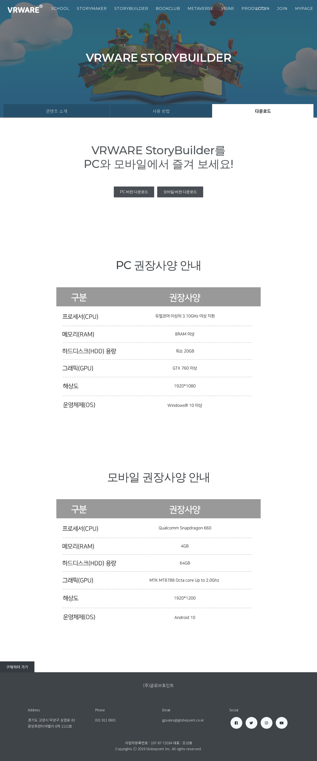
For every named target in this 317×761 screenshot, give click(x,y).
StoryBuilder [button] (131, 8)
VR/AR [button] (227, 8)
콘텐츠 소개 (56, 111)
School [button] (60, 8)
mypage (304, 8)
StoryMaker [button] (92, 8)
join (282, 8)
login (263, 8)
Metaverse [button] (201, 8)
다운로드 (263, 111)
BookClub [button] (168, 8)
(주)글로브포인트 (158, 685)
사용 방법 (161, 111)
